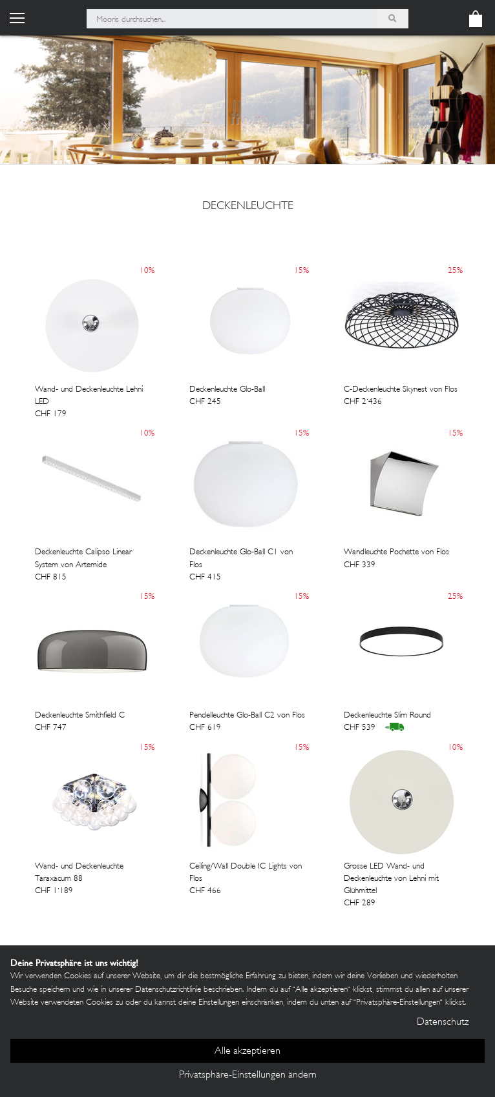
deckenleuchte (247, 206)
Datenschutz (443, 1022)
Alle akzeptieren (247, 1051)
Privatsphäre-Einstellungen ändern (248, 1075)
